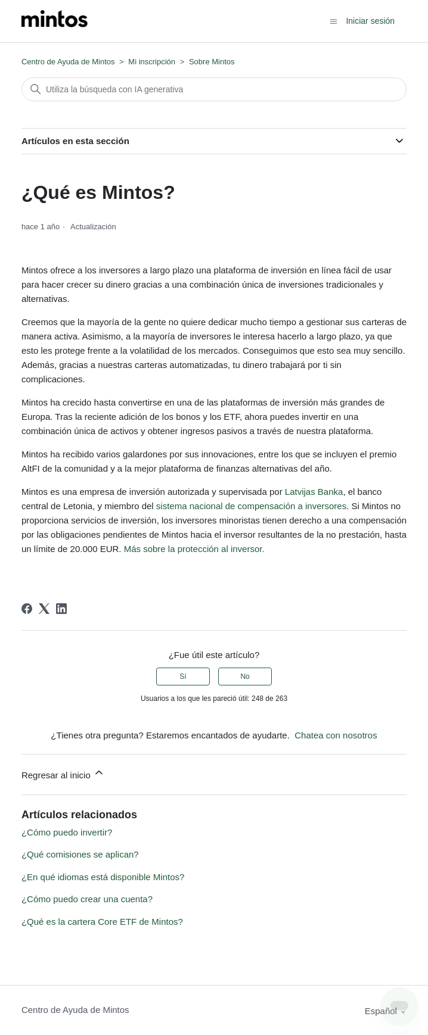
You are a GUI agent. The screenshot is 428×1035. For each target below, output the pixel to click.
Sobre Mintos (212, 61)
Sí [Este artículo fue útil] (182, 676)
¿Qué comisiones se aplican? (80, 854)
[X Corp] (44, 608)
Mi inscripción (151, 61)
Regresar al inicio (63, 773)
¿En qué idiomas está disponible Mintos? (103, 877)
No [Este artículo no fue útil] (244, 676)
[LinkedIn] (61, 608)
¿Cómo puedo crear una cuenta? (87, 899)
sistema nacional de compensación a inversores (251, 506)
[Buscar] (214, 89)
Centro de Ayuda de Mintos (68, 61)
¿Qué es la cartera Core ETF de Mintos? (102, 921)
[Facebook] (26, 608)
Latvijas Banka (314, 492)
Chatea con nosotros (335, 735)
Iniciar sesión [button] (370, 21)
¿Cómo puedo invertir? (67, 832)
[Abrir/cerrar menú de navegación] (333, 20)
